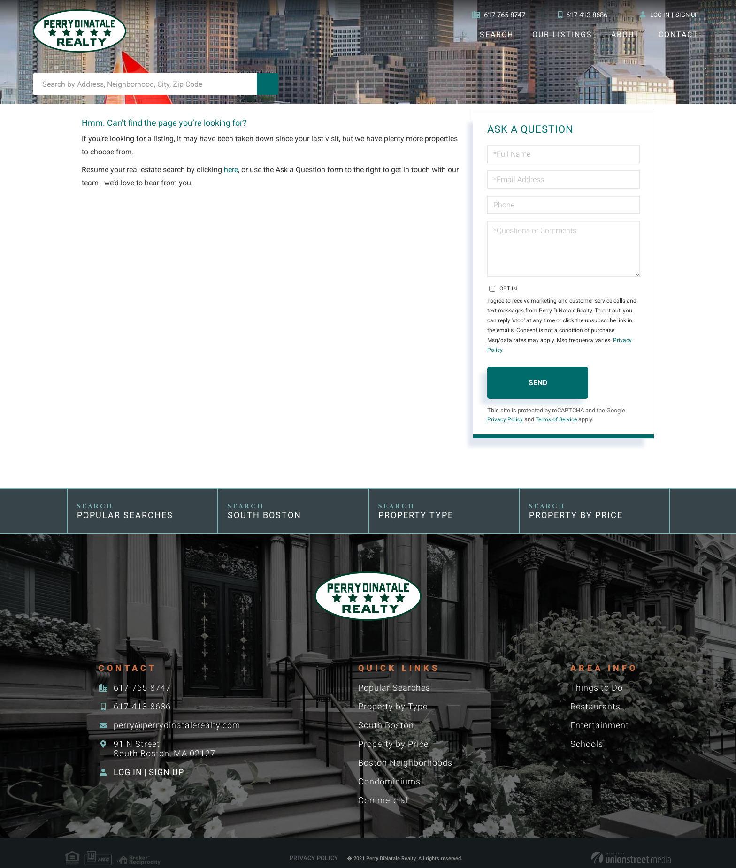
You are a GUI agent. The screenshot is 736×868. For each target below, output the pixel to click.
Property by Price (576, 505)
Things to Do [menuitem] (596, 678)
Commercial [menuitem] (382, 791)
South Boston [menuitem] (386, 716)
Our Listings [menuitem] (562, 34)
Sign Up (686, 14)
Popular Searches (125, 505)
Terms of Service (559, 409)
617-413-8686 (582, 15)
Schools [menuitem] (586, 734)
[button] (267, 84)
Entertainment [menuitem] (599, 716)
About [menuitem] (625, 34)
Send (538, 372)
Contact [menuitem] (678, 34)
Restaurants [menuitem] (595, 697)
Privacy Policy (603, 340)
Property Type (416, 505)
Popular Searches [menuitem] (394, 678)
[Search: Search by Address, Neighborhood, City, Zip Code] (145, 84)
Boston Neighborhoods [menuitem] (405, 753)
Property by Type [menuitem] (392, 697)
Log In (659, 14)
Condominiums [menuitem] (389, 772)
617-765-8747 (495, 15)
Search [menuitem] (496, 34)
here (232, 169)
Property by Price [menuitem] (393, 734)
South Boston (264, 505)
